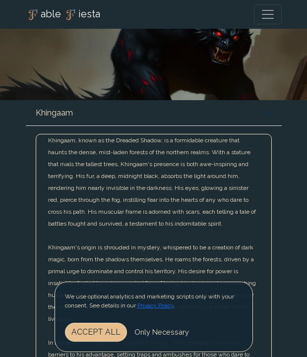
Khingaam (54, 113)
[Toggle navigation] (268, 14)
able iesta (63, 14)
